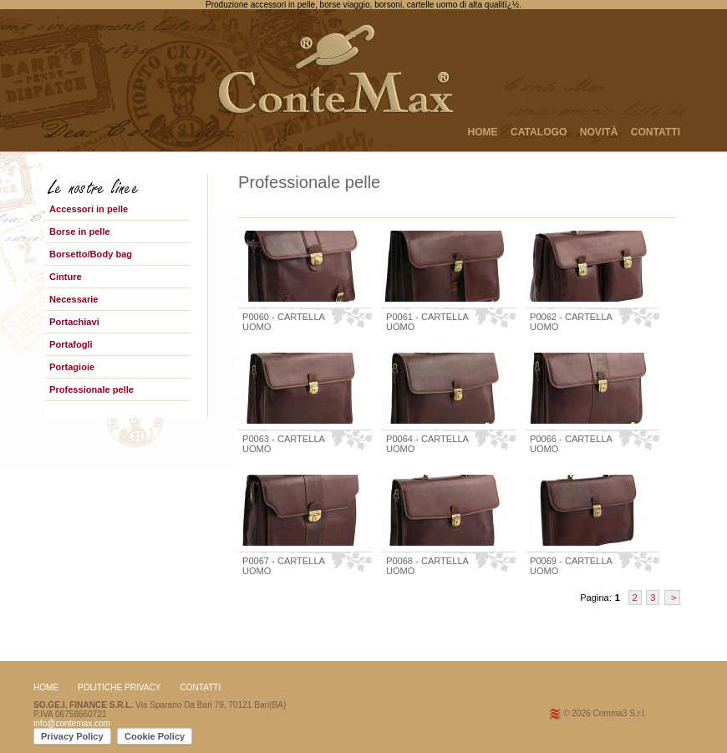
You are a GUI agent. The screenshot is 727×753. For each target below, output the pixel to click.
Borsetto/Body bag (90, 254)
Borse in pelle (79, 231)
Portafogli (71, 344)
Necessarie (74, 299)
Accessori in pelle (88, 209)
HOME (482, 132)
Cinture (65, 277)
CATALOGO (539, 132)
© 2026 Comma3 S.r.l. (604, 713)
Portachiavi (74, 322)
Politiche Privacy (119, 687)
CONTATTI (655, 132)
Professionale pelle (91, 389)
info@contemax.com (71, 723)
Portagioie (71, 367)
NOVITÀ (599, 132)
